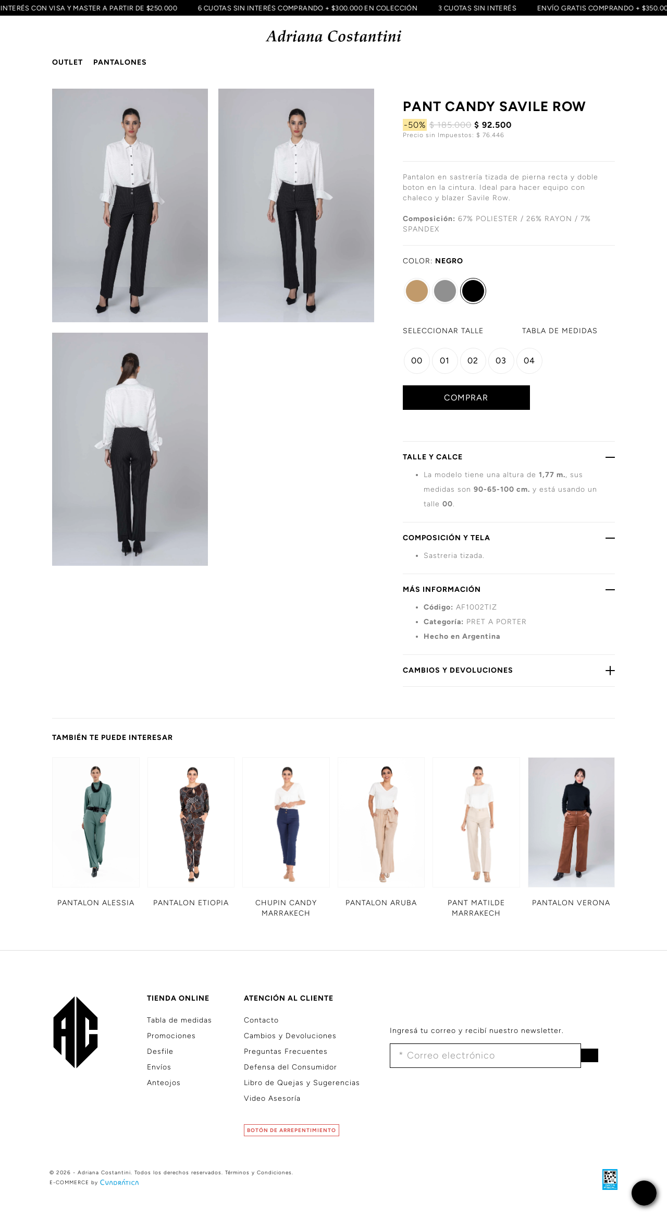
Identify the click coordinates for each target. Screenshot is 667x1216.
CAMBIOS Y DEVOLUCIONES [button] (509, 670)
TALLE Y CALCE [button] (509, 456)
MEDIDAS (560, 330)
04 (529, 361)
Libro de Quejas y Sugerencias (302, 1082)
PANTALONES (120, 62)
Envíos (159, 1067)
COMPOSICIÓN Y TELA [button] (509, 537)
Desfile (160, 1051)
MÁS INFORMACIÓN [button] (509, 589)
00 (417, 361)
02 (472, 361)
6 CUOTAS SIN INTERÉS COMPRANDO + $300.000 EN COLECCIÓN (303, 7)
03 (501, 361)
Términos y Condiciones (258, 1172)
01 (445, 361)
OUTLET (67, 62)
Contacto (261, 1020)
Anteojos (164, 1082)
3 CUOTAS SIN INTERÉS (473, 7)
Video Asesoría (272, 1098)
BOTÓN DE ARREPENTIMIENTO (291, 1130)
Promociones (171, 1035)
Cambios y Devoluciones (290, 1035)
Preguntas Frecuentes (286, 1051)
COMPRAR (466, 398)
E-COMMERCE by (95, 1182)
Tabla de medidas (179, 1020)
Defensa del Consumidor (290, 1067)
